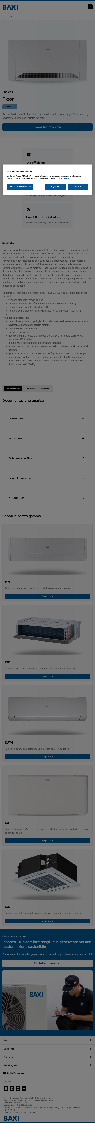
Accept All (77, 187)
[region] (47, 179)
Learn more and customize (20, 187)
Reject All (55, 187)
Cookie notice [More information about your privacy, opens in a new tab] (63, 179)
